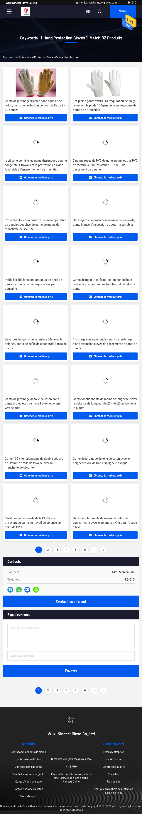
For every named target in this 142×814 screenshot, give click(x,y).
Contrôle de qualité (114, 766)
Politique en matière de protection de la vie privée (113, 791)
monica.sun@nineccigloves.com (96, 2)
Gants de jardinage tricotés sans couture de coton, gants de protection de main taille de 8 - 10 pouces (35, 105)
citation (123, 11)
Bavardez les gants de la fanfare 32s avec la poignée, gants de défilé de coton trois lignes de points (36, 344)
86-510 (130, 2)
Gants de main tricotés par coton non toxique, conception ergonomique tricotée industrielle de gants (104, 284)
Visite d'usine (113, 759)
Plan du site (113, 781)
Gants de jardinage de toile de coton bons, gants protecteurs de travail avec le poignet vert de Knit (33, 403)
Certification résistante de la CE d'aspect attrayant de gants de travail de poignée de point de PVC (33, 523)
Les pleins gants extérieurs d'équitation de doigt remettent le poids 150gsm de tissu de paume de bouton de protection (104, 105)
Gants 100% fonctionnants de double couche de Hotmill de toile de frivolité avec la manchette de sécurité (34, 463)
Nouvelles (113, 774)
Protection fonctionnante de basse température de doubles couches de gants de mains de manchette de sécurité (35, 224)
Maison (7, 57)
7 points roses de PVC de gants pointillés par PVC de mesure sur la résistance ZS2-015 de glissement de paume (105, 165)
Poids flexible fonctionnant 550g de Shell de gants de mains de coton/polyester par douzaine (33, 284)
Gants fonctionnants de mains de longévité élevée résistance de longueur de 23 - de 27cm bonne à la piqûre (105, 403)
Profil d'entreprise (113, 752)
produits (19, 57)
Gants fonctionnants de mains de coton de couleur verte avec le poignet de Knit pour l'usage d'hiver (105, 523)
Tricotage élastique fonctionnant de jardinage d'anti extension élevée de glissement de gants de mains (105, 344)
